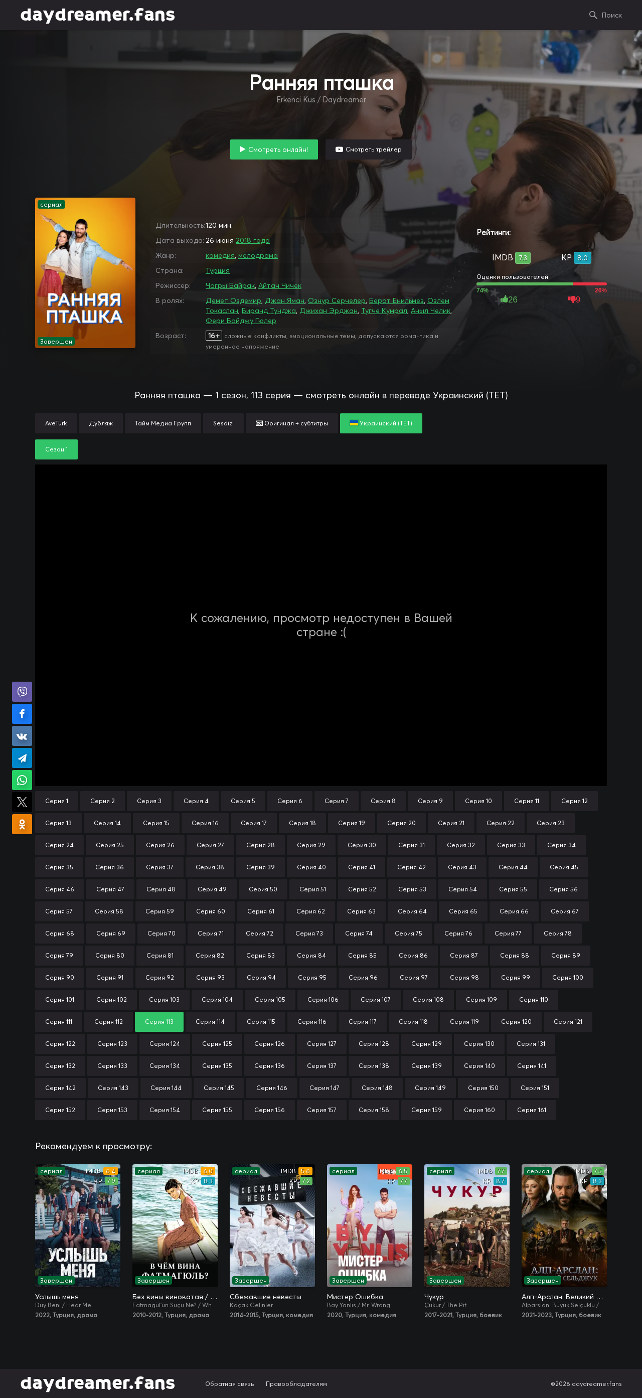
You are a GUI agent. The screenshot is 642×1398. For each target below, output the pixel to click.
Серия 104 (217, 999)
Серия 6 (289, 801)
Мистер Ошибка (355, 1296)
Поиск (612, 15)
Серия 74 (359, 933)
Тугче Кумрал (384, 310)
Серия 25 (110, 845)
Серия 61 (260, 911)
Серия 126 (269, 1043)
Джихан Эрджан (328, 310)
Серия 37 (160, 867)
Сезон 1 (56, 449)
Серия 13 (58, 823)
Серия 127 (322, 1043)
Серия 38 (210, 867)
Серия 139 (426, 1065)
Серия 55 (513, 889)
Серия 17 (254, 823)
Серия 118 (413, 1021)
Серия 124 (164, 1043)
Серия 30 (362, 845)
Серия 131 (531, 1043)
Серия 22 (501, 823)
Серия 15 (156, 823)
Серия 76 (458, 933)
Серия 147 (324, 1088)
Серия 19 (351, 823)
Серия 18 (302, 823)
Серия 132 (60, 1065)
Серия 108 (428, 999)
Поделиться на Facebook (22, 714)
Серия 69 (110, 933)
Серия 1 (56, 801)
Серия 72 (259, 933)
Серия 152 (60, 1110)
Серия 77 (508, 933)
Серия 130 (479, 1043)
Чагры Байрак (230, 285)
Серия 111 (58, 1021)
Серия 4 (196, 801)
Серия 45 (564, 867)
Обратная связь (229, 1383)
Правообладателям (296, 1383)
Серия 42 (411, 867)
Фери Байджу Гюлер (241, 320)
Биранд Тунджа (269, 310)
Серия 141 (531, 1065)
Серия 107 (376, 999)
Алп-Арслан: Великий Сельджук (564, 1296)
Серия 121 (568, 1021)
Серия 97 (414, 977)
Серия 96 (363, 977)
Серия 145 (219, 1088)
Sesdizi (223, 423)
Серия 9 (430, 801)
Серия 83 (260, 955)
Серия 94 (261, 977)
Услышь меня (57, 1296)
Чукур (434, 1296)
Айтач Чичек (279, 285)
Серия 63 (361, 911)
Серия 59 (159, 911)
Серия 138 (374, 1065)
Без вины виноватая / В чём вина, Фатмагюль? (175, 1296)
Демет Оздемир (233, 300)
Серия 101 (59, 999)
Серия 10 (478, 801)
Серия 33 (511, 845)
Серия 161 (531, 1110)
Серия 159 (426, 1110)
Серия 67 (565, 911)
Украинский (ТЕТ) (381, 423)
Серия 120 (516, 1021)
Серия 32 (461, 845)
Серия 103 (164, 999)
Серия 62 (310, 911)
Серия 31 (411, 845)
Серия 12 (574, 801)
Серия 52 (362, 889)
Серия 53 (412, 889)
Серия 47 (110, 889)
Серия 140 (479, 1065)
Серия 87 (464, 955)
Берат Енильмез (396, 300)
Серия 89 (565, 955)
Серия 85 (362, 955)
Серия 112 (108, 1021)
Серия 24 (59, 845)
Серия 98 (464, 977)
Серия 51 (312, 889)
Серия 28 (260, 845)
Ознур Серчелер (337, 300)
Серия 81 (160, 955)
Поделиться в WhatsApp (22, 780)
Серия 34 (561, 845)
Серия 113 (159, 1021)
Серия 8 (383, 801)
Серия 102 (111, 999)
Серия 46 (59, 889)
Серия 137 (322, 1065)
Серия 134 (164, 1065)
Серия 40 (311, 867)
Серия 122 (60, 1043)
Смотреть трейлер (374, 149)
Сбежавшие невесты (265, 1296)
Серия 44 (513, 867)
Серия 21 (451, 823)
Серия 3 (149, 801)
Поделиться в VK (22, 736)
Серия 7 (337, 801)
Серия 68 (59, 933)
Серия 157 (322, 1110)
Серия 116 (312, 1021)
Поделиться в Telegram (22, 758)
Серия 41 (361, 867)
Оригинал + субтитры (292, 423)
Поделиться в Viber (22, 692)
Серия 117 (363, 1021)
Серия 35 (59, 867)
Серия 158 (374, 1110)
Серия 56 (563, 889)
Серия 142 (60, 1088)
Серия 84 (311, 955)
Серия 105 (270, 999)
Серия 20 (401, 823)
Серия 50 (263, 889)
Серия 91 (109, 977)
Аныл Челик (430, 310)
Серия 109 (481, 999)
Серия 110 (533, 999)
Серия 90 (59, 977)
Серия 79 (59, 955)
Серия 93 (210, 977)
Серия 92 (159, 977)
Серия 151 (535, 1088)
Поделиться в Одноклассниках (22, 824)
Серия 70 (161, 933)
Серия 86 (413, 955)
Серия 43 (462, 867)
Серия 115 (261, 1021)
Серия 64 (412, 911)
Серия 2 (102, 801)
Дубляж (101, 423)
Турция (218, 270)
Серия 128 (374, 1043)
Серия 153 (112, 1110)
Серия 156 (269, 1110)
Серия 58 (109, 911)
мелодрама (258, 255)
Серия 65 (463, 911)
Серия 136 (269, 1065)
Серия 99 (515, 977)
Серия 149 (430, 1088)
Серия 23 (551, 823)
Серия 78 (558, 933)
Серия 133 (112, 1065)
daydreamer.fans (97, 15)
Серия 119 (464, 1021)
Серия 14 (107, 823)
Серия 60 (210, 911)
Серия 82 (210, 955)
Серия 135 (217, 1065)
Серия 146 (271, 1088)
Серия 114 (210, 1021)
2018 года (253, 240)
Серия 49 (212, 889)
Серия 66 (514, 911)
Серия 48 (161, 889)
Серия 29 (311, 845)
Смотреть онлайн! (278, 149)
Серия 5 (243, 801)
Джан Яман (284, 300)
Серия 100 (567, 977)
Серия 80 (109, 955)
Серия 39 (260, 867)
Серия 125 (217, 1043)
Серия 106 (323, 999)
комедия (220, 255)
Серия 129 (426, 1043)
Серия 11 (526, 801)
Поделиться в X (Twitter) (22, 802)
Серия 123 (112, 1043)
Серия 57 (59, 911)
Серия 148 (377, 1088)
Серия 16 (205, 823)
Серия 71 (211, 933)
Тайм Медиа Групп (163, 423)
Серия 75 (408, 933)
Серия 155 (217, 1110)
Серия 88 (514, 955)
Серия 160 (479, 1110)
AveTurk (56, 423)
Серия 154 (164, 1110)
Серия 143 (113, 1088)
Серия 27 (210, 845)
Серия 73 (309, 933)
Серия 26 (160, 845)
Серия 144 (166, 1088)
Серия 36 (109, 867)
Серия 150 (483, 1088)
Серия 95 (312, 977)
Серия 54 (462, 889)
